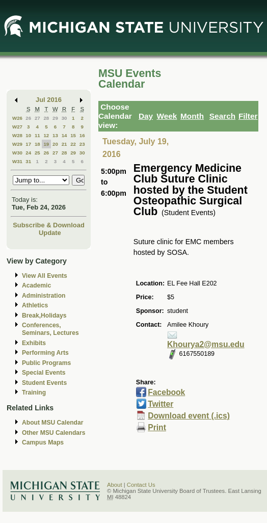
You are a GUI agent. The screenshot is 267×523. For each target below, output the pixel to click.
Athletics (35, 305)
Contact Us (141, 485)
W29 (17, 144)
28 (46, 118)
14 (64, 135)
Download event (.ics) (189, 415)
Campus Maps (43, 442)
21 (64, 144)
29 (55, 118)
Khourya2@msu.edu (206, 344)
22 (73, 144)
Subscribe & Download (49, 225)
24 (28, 152)
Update (50, 233)
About (114, 485)
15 (73, 135)
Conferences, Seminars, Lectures (50, 329)
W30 (17, 152)
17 (28, 144)
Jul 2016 (49, 99)
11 (37, 135)
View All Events (44, 275)
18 (37, 144)
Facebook (166, 392)
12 (46, 135)
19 (46, 144)
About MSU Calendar (52, 422)
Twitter (160, 404)
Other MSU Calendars (54, 432)
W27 (17, 126)
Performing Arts (45, 352)
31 (28, 161)
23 (82, 144)
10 (28, 135)
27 (37, 118)
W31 (17, 161)
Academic (36, 285)
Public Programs (46, 363)
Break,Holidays (44, 315)
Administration (43, 295)
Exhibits (34, 343)
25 (37, 152)
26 (28, 118)
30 (64, 118)
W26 (17, 118)
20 (55, 144)
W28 (17, 135)
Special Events (43, 372)
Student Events (44, 382)
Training (34, 392)
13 (55, 135)
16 (82, 135)
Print (157, 427)
